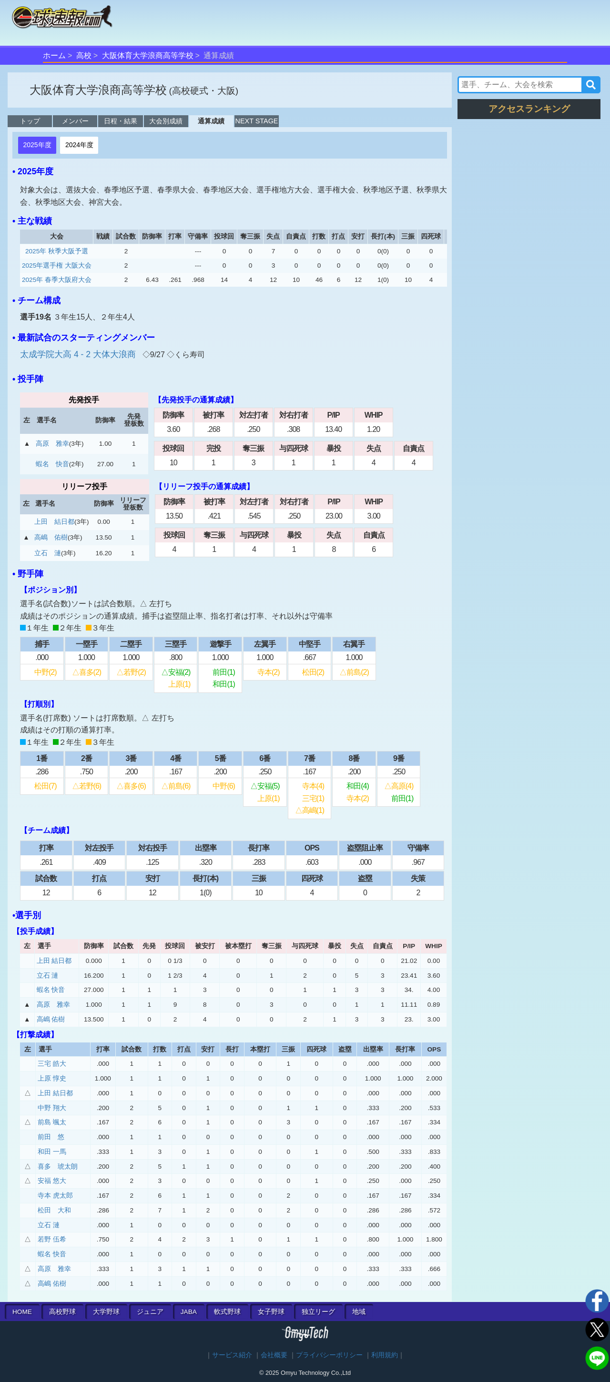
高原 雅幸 (52, 443)
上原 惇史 (52, 1078)
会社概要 (274, 1355)
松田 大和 (54, 1210)
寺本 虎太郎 (55, 1195)
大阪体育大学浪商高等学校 (147, 55)
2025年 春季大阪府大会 (57, 279)
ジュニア (150, 1311)
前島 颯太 (52, 1122)
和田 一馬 (52, 1151)
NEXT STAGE (256, 121)
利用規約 (384, 1355)
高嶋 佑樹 (51, 537)
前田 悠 (51, 1137)
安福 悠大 (52, 1180)
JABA (189, 1311)
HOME (22, 1311)
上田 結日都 (54, 521)
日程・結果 (120, 121)
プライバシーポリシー (329, 1355)
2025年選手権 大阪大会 (57, 265)
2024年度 (79, 145)
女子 (271, 1311)
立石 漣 (47, 553)
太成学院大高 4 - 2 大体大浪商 (79, 354)
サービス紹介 (232, 1355)
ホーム (54, 55)
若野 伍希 (52, 1239)
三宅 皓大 (52, 1063)
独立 (318, 1311)
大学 (106, 1311)
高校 (84, 55)
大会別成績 (166, 121)
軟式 (227, 1311)
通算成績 (211, 121)
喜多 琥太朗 (58, 1166)
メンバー (75, 121)
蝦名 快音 (52, 464)
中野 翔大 (52, 1108)
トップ (30, 121)
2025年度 (37, 145)
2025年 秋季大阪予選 (56, 251)
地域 (359, 1311)
